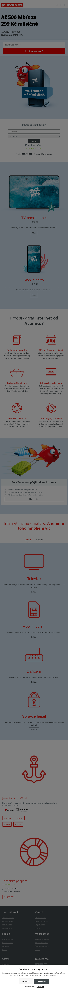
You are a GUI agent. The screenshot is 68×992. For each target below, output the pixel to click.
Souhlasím (42, 981)
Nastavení (25, 981)
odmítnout (40, 987)
